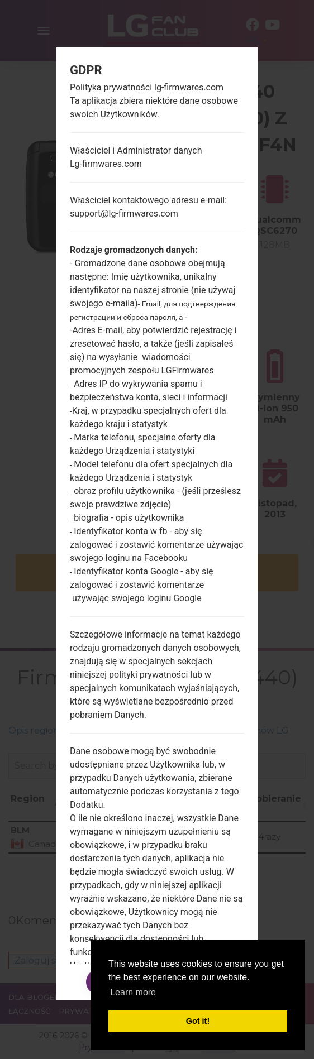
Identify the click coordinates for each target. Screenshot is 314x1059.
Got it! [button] (198, 1021)
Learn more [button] (133, 992)
